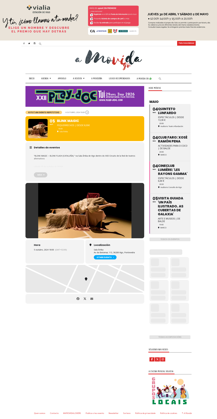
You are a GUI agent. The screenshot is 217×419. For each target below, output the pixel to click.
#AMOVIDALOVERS (72, 413)
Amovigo (62, 78)
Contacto (54, 413)
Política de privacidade (145, 413)
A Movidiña (96, 78)
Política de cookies (168, 413)
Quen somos (39, 413)
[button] (40, 43)
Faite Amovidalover (186, 43)
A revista (77, 78)
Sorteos (127, 413)
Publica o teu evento (95, 413)
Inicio (31, 78)
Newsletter (114, 413)
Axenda (44, 78)
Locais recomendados (119, 78)
